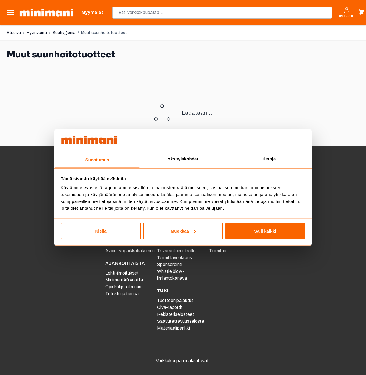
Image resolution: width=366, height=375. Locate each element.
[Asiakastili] (347, 12)
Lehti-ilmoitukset (122, 273)
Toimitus (217, 250)
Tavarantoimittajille (176, 250)
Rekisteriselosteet (175, 314)
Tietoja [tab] (269, 158)
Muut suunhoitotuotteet (104, 33)
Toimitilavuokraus (174, 257)
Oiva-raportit (170, 307)
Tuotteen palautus (175, 300)
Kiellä (100, 230)
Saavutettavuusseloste (180, 321)
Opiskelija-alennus (123, 286)
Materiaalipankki (173, 328)
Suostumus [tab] (97, 159)
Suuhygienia (64, 33)
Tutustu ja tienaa (122, 293)
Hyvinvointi (37, 33)
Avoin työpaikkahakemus (130, 250)
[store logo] (46, 13)
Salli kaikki (265, 230)
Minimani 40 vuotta (124, 279)
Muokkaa (183, 230)
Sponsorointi (169, 264)
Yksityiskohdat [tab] (183, 158)
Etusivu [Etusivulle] (14, 33)
